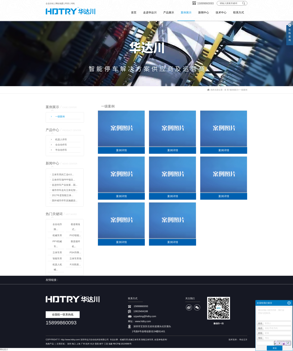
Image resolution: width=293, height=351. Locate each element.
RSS (67, 3)
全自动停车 (61, 144)
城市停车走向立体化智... (64, 190)
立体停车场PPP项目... (63, 179)
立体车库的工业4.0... (63, 174)
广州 (83, 344)
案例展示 (234, 90)
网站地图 (59, 3)
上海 (78, 344)
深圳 (69, 344)
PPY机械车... (57, 244)
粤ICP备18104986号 (122, 344)
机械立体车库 (135, 339)
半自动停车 (61, 150)
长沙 (92, 344)
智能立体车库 (147, 339)
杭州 (88, 344)
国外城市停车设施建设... (64, 200)
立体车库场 (75, 258)
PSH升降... (75, 252)
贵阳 (97, 344)
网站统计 (4, 349)
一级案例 (243, 90)
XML (73, 3)
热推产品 (50, 344)
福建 (111, 344)
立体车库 (57, 252)
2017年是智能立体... (62, 195)
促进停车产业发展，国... (64, 185)
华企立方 (243, 339)
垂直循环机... (75, 244)
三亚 (106, 344)
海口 (74, 344)
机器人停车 (61, 139)
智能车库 (57, 258)
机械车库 (57, 235)
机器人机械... (57, 267)
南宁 (101, 344)
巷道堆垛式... (75, 227)
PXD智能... (75, 235)
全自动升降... (57, 227)
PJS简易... (75, 264)
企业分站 (50, 3)
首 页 (226, 90)
